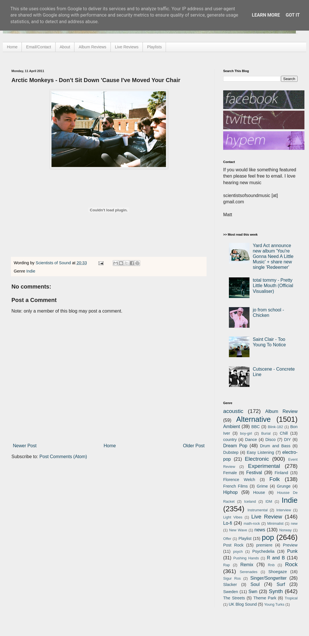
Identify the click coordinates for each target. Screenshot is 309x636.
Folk (275, 479)
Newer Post (25, 445)
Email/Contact (38, 47)
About (65, 47)
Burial (266, 433)
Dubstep (231, 452)
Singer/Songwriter (268, 578)
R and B (276, 557)
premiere (264, 545)
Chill (284, 433)
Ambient (231, 426)
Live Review (266, 517)
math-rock (251, 523)
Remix (246, 564)
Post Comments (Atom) (63, 456)
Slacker (230, 584)
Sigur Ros (232, 578)
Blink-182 (275, 427)
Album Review (281, 411)
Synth (276, 591)
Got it (293, 15)
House (259, 492)
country (230, 439)
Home (12, 47)
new (294, 523)
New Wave (238, 530)
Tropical (291, 598)
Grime (262, 486)
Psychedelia (263, 551)
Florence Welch (239, 479)
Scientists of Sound (54, 263)
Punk (292, 551)
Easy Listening (260, 452)
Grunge (284, 486)
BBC (255, 426)
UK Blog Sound (243, 604)
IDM (269, 501)
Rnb (271, 565)
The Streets (234, 598)
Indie (30, 271)
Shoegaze (277, 571)
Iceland (250, 501)
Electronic (257, 459)
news (259, 529)
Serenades (249, 572)
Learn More (266, 15)
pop (268, 537)
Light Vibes (232, 517)
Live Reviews (126, 47)
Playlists (154, 47)
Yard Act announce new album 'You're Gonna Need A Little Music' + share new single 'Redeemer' (273, 256)
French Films (235, 486)
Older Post (194, 445)
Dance (251, 439)
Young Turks (274, 604)
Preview (290, 545)
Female (230, 472)
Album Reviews (92, 47)
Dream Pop (235, 445)
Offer (227, 538)
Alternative (253, 419)
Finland (281, 472)
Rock (291, 564)
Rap (226, 565)
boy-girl (246, 433)
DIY (287, 439)
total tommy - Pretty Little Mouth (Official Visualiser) (273, 285)
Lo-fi (227, 523)
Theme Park (264, 598)
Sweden (230, 591)
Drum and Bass (275, 446)
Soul (255, 584)
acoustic (233, 411)
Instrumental (257, 510)
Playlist (244, 538)
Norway (285, 530)
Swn (252, 591)
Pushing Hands (246, 558)
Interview (283, 510)
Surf (281, 584)
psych (238, 551)
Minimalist (275, 523)
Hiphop (230, 492)
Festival (254, 472)
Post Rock (233, 545)
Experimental (264, 466)
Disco (270, 439)
